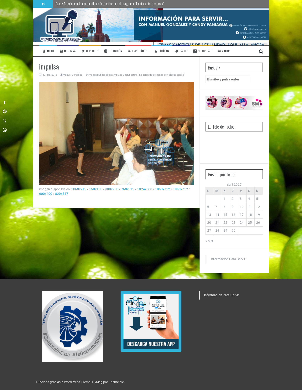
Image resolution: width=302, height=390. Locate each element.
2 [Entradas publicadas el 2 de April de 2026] (233, 199)
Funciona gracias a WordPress (58, 382)
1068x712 (78, 189)
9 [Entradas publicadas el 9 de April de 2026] (233, 207)
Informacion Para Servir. (228, 259)
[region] (72, 326)
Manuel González (72, 74)
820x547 (61, 194)
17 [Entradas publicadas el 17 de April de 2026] (242, 215)
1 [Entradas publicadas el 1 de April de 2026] (224, 199)
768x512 (127, 189)
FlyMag (97, 382)
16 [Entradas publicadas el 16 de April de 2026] (234, 215)
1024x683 (144, 189)
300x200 (111, 189)
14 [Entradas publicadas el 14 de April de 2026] (217, 215)
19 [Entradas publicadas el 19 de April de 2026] (258, 215)
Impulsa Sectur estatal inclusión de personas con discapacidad (148, 74)
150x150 (95, 189)
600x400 (45, 194)
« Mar (209, 241)
